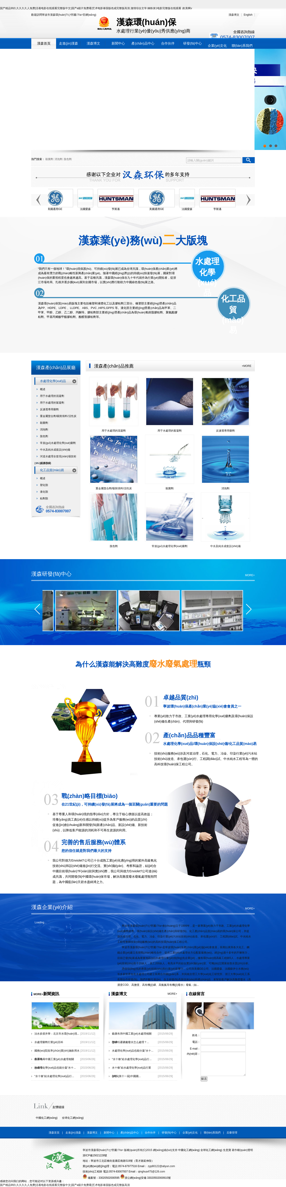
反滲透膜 (45, 463)
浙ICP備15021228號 (95, 1155)
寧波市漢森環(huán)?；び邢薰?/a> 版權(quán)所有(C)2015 (117, 1150)
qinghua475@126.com (151, 1171)
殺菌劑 (49, 159)
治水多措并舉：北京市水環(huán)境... (56, 1033)
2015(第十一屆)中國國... (126, 1076)
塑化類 (44, 485)
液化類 (44, 491)
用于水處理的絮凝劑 (52, 402)
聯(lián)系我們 (242, 45)
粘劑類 (44, 498)
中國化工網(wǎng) (46, 1117)
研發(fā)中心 (192, 43)
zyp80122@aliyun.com (161, 1166)
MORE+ (250, 575)
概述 (42, 389)
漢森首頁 (43, 43)
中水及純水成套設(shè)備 (55, 449)
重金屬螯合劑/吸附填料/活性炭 (58, 416)
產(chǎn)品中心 (142, 43)
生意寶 (227, 1150)
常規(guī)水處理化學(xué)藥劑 (58, 443)
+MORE (246, 366)
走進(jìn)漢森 (68, 43)
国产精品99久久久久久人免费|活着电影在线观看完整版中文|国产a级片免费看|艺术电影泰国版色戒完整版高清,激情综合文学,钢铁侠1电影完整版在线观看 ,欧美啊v (96, 8)
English (248, 14)
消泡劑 (59, 159)
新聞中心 (118, 43)
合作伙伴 (168, 43)
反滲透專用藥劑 (49, 409)
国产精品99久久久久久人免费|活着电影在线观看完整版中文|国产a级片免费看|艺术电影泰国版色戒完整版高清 (65, 1185)
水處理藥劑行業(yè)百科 (48, 1042)
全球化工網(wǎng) (73, 1117)
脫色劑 (68, 159)
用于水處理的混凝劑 (52, 396)
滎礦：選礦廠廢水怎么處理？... (130, 1042)
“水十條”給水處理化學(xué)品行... (54, 1076)
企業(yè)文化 (217, 45)
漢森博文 (234, 14)
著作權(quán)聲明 (242, 1150)
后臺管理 (232, 1132)
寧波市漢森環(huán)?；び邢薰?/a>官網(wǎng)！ (69, 14)
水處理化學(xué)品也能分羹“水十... (55, 1067)
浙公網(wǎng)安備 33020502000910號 (145, 1177)
